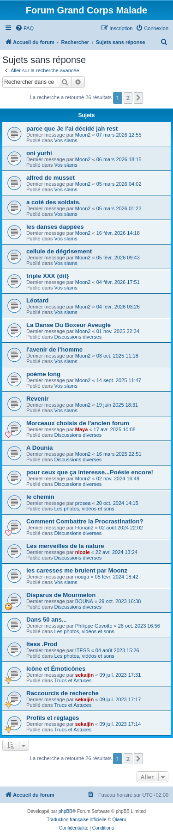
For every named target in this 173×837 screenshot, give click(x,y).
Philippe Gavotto (94, 626)
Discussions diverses (78, 337)
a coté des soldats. (53, 202)
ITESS (82, 650)
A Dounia (39, 447)
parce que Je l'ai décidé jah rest (72, 128)
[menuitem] (24, 28)
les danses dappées (55, 226)
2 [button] (128, 98)
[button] (138, 97)
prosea (83, 503)
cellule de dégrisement (59, 251)
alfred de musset (50, 177)
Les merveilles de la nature (65, 545)
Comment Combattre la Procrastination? (84, 521)
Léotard (37, 300)
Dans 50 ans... (46, 619)
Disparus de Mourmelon (60, 595)
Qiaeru (119, 819)
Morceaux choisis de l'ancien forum (77, 423)
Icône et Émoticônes (55, 668)
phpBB (65, 811)
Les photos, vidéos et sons (84, 508)
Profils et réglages (52, 717)
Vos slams (66, 140)
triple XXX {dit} (47, 275)
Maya (81, 429)
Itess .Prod (41, 644)
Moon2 (83, 135)
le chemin (40, 496)
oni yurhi (39, 153)
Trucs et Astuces (73, 680)
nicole (82, 552)
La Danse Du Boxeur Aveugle (68, 324)
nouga (82, 576)
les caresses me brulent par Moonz (76, 570)
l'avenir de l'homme (54, 349)
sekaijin (84, 675)
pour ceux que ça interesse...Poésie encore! (89, 472)
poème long (43, 374)
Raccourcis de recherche (62, 693)
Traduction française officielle (77, 819)
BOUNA (84, 601)
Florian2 (84, 527)
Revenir (37, 398)
